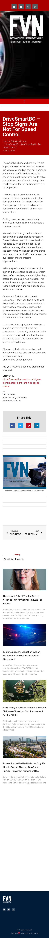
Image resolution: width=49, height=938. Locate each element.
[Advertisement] (24, 71)
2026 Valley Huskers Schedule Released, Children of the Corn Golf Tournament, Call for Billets (24, 711)
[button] (12, 425)
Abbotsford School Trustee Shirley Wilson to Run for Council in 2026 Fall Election (22, 600)
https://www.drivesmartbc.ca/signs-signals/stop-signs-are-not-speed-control (22, 383)
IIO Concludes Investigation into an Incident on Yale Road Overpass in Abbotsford (21, 656)
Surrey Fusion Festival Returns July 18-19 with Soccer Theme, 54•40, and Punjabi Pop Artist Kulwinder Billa (24, 767)
